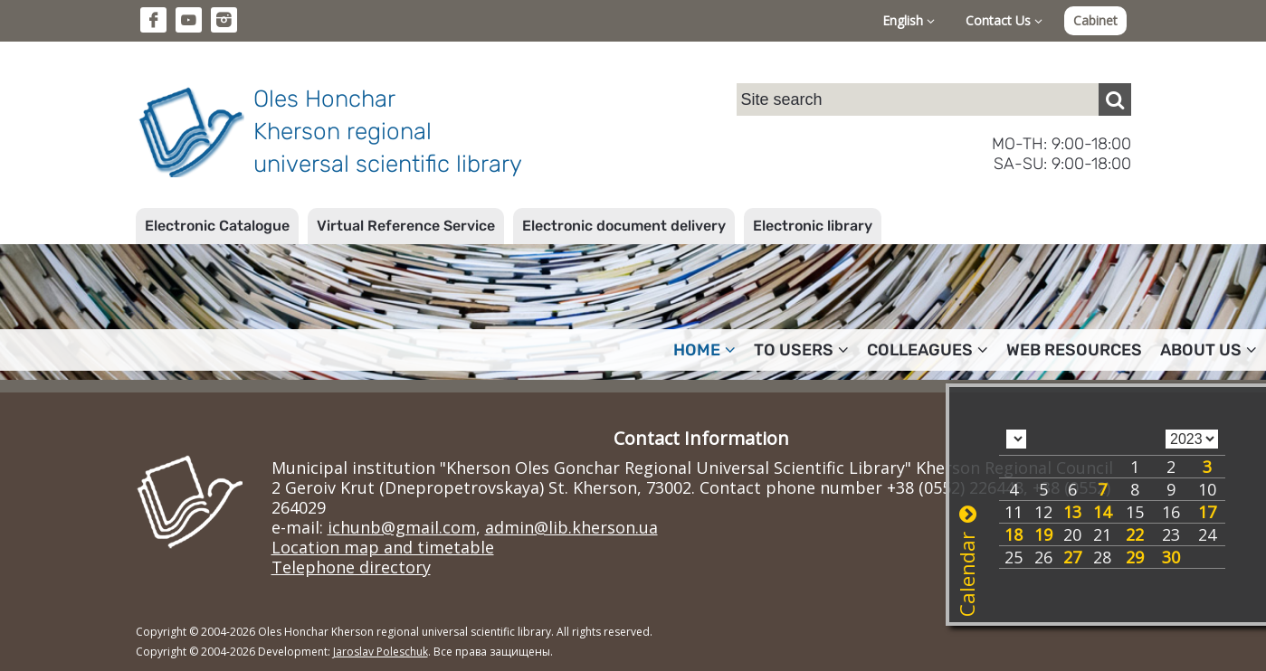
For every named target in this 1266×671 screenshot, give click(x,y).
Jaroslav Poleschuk (380, 651)
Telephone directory (351, 567)
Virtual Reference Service (406, 225)
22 (1135, 534)
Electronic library (812, 225)
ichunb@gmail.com (402, 527)
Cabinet (1095, 20)
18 (1013, 534)
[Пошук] (1115, 99)
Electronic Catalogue (217, 225)
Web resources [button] (1074, 350)
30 (1171, 557)
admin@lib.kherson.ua (571, 527)
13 (1072, 512)
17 (1207, 512)
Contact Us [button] (1004, 20)
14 (1102, 512)
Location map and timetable (382, 547)
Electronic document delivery (624, 225)
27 (1072, 557)
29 (1135, 557)
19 (1043, 534)
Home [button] (704, 350)
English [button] (908, 20)
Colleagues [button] (927, 350)
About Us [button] (1208, 350)
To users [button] (801, 350)
